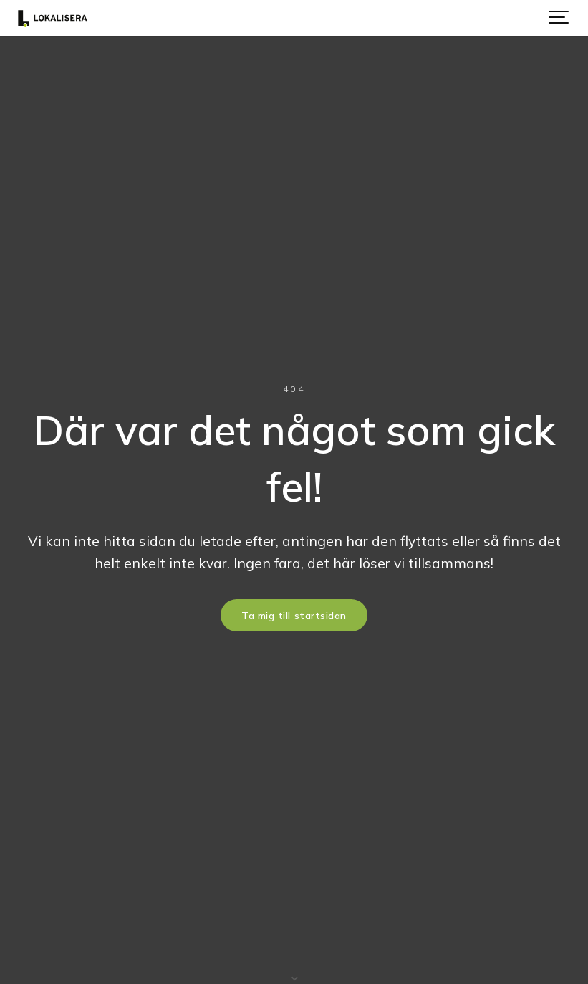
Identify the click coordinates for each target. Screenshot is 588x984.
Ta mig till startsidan (294, 615)
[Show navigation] (559, 18)
